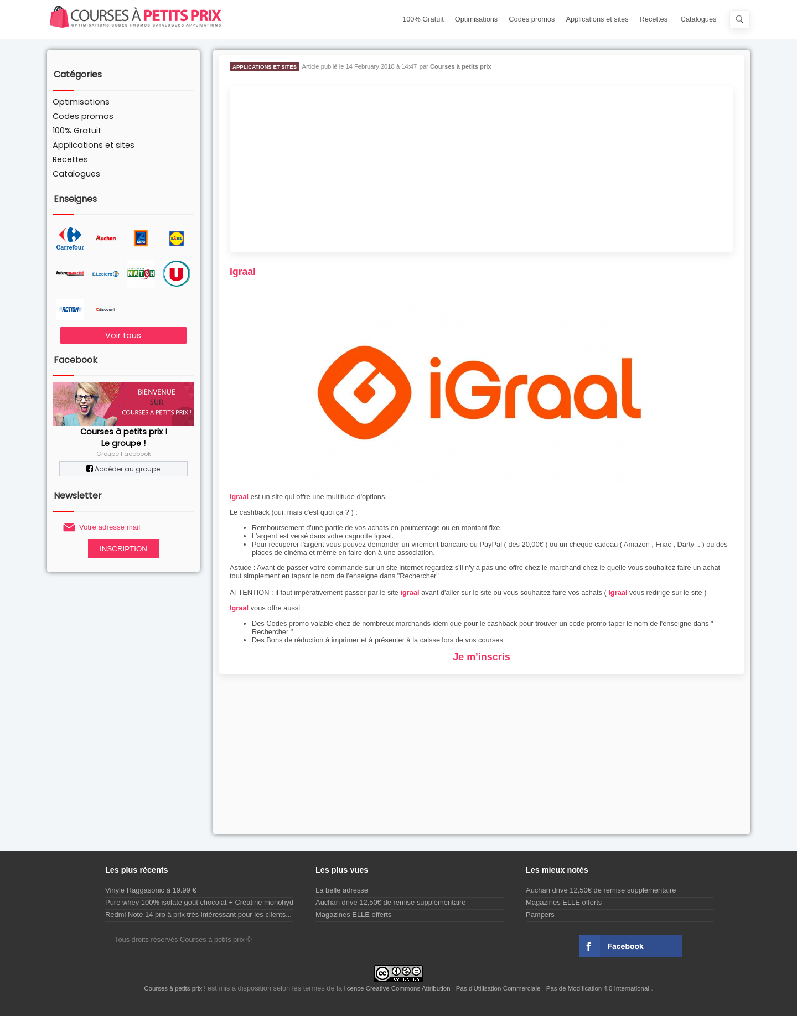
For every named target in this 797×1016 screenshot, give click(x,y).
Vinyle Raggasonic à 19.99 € (150, 890)
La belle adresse (341, 890)
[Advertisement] (481, 169)
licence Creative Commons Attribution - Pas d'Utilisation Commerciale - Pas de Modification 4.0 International (497, 988)
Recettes (654, 19)
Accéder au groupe (123, 469)
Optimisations (476, 19)
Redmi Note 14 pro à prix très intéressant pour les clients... (198, 914)
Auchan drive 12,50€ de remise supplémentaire (390, 902)
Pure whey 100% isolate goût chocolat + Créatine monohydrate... (208, 902)
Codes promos (532, 19)
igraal (409, 592)
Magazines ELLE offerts (353, 914)
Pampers (540, 914)
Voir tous (123, 335)
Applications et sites (597, 19)
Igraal (239, 497)
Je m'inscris (481, 656)
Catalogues (699, 19)
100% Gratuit (423, 19)
